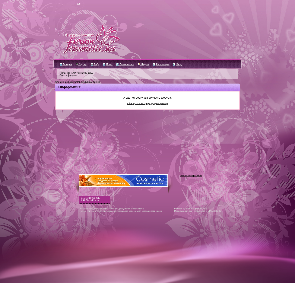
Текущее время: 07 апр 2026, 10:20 (76, 73)
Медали (143, 64)
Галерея (66, 64)
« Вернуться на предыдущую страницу (147, 103)
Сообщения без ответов (67, 82)
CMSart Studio (214, 211)
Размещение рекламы (191, 175)
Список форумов (68, 75)
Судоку (81, 64)
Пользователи (125, 64)
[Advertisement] (147, 138)
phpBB (189, 209)
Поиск (108, 64)
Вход (177, 64)
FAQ (95, 64)
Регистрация (161, 64)
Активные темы (90, 82)
